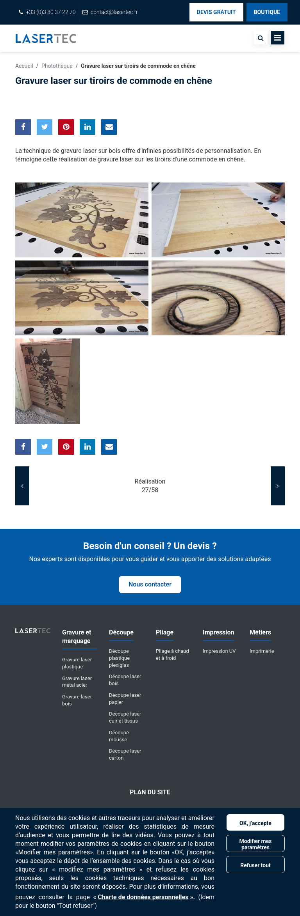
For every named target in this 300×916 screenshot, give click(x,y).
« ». (144, 897)
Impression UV (219, 651)
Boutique (267, 12)
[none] (261, 37)
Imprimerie (262, 651)
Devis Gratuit (216, 12)
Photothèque (57, 66)
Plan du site (150, 792)
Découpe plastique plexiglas (119, 658)
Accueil (24, 66)
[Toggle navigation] (277, 37)
